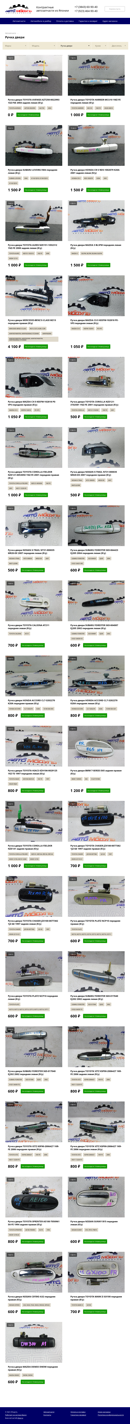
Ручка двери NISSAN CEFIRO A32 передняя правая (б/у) (31, 1298)
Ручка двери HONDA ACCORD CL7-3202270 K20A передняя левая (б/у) (93, 702)
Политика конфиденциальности (111, 1415)
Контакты (47, 1415)
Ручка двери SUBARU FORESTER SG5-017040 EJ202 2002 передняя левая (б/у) (32, 1073)
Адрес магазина (104, 1412)
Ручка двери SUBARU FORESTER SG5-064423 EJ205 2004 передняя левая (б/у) (94, 552)
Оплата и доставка (78, 1412)
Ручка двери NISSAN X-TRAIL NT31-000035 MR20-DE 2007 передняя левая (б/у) (31, 552)
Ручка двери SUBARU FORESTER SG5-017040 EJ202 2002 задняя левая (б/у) (94, 997)
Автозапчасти (10, 33)
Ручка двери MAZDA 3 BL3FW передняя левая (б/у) (95, 247)
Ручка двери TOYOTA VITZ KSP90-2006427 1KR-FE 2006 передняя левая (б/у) (95, 1148)
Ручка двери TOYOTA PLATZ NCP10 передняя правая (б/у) (95, 922)
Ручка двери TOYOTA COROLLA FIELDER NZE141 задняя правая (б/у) (30, 847)
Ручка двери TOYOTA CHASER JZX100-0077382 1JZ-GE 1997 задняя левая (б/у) (33, 922)
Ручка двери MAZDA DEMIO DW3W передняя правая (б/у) (33, 1368)
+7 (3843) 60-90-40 (86, 7)
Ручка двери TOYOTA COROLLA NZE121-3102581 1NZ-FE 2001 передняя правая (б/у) (94, 403)
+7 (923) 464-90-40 (86, 11)
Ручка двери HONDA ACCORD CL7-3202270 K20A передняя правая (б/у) (31, 702)
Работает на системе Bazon (16, 1415)
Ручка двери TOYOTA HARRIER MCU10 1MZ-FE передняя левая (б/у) (95, 101)
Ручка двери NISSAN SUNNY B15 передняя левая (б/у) (94, 1223)
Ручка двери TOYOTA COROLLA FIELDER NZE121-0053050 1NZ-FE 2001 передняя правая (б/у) (33, 474)
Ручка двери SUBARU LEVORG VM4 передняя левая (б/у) (32, 171)
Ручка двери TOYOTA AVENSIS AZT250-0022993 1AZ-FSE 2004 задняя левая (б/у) (33, 101)
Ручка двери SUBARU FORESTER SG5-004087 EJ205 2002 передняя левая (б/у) (94, 627)
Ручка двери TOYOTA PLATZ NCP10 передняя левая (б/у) (33, 997)
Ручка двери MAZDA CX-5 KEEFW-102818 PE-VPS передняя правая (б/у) (32, 403)
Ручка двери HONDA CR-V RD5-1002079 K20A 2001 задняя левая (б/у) (95, 171)
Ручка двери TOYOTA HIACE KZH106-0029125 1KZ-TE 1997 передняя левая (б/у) (32, 772)
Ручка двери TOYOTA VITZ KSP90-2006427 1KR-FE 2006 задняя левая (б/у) (95, 1073)
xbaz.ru (20, 1418)
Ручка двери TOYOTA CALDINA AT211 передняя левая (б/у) (28, 627)
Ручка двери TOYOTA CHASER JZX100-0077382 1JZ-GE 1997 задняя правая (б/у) (95, 847)
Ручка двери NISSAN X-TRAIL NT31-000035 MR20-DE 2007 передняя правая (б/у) (93, 473)
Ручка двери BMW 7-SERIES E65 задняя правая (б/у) (96, 772)
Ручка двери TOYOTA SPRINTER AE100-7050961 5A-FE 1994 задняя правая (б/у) (34, 1223)
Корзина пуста (114, 9)
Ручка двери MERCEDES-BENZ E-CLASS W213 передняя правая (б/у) (32, 322)
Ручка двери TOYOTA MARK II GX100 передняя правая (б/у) (96, 1298)
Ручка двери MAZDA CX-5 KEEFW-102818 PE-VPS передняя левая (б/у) (94, 322)
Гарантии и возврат (78, 1415)
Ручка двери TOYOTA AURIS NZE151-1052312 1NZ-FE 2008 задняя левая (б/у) (32, 247)
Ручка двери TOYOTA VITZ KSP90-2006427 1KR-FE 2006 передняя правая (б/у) (33, 1148)
